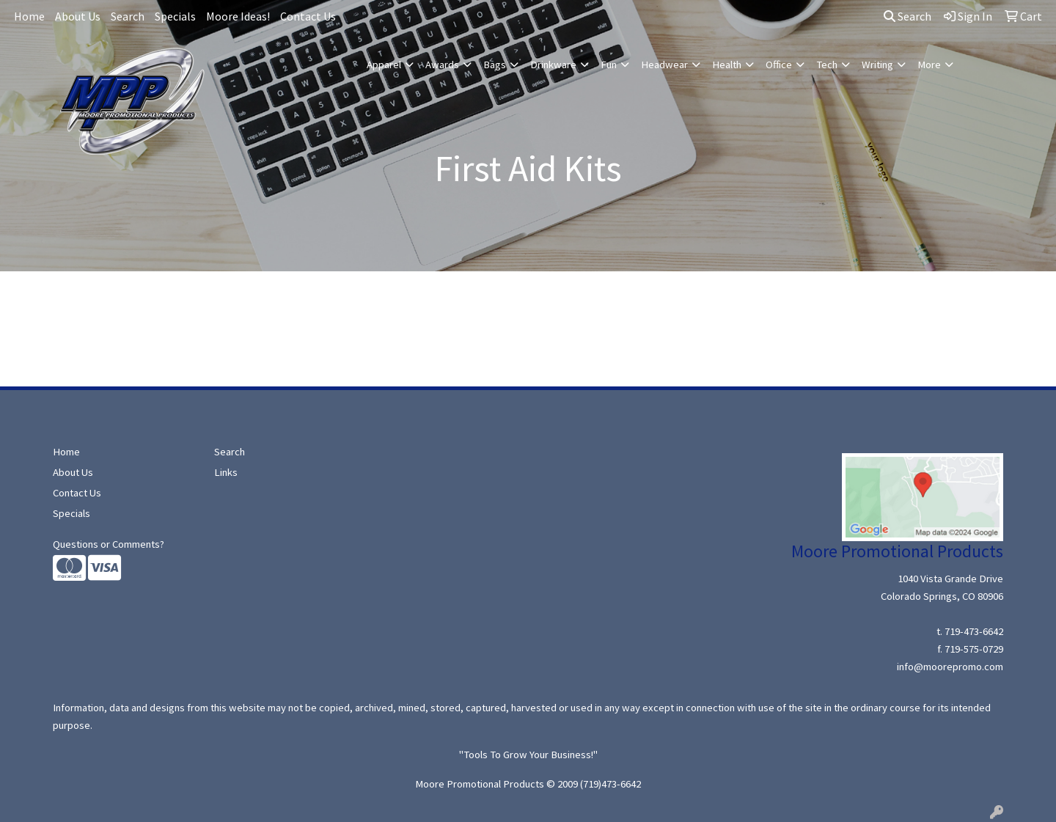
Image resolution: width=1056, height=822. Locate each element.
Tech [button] (826, 64)
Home (29, 16)
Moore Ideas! (238, 16)
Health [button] (726, 64)
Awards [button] (442, 64)
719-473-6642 (974, 631)
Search (127, 16)
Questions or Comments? (108, 544)
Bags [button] (494, 64)
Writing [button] (877, 64)
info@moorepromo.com (950, 666)
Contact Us (308, 16)
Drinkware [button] (553, 64)
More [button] (929, 64)
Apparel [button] (384, 64)
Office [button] (779, 64)
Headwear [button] (664, 64)
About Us (77, 16)
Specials (175, 16)
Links (226, 472)
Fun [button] (609, 64)
